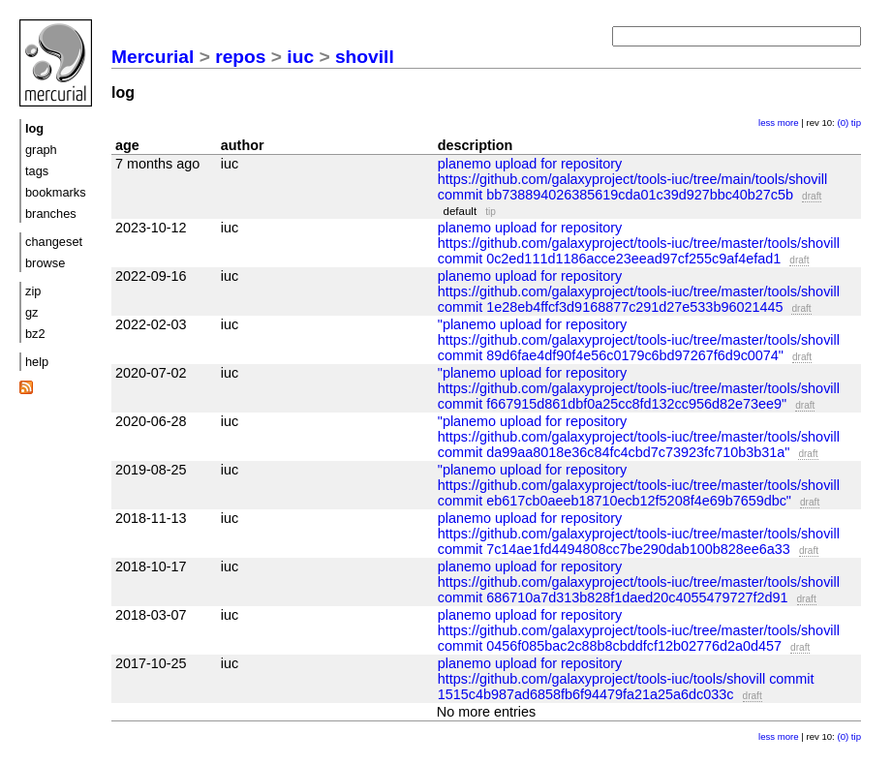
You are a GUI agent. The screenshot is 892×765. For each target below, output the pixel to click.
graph (41, 149)
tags (36, 171)
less (766, 122)
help (36, 361)
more (788, 122)
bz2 (35, 333)
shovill (364, 56)
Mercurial (152, 56)
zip (33, 291)
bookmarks (55, 192)
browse (45, 263)
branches (51, 213)
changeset (53, 241)
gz (32, 312)
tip (856, 122)
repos (240, 56)
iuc (300, 56)
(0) (842, 122)
